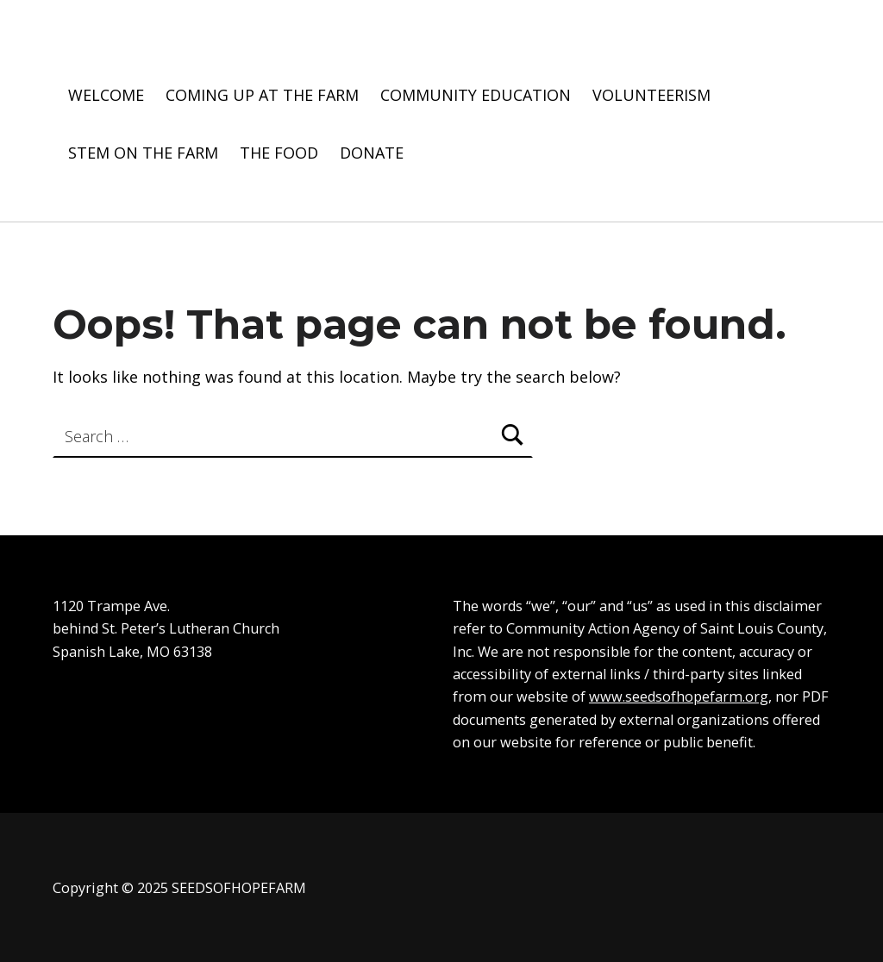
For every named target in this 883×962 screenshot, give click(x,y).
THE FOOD (279, 152)
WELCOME (106, 94)
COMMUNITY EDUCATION (475, 94)
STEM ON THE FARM (143, 152)
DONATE (372, 152)
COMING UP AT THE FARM (262, 94)
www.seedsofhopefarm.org (678, 696)
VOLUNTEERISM (651, 94)
